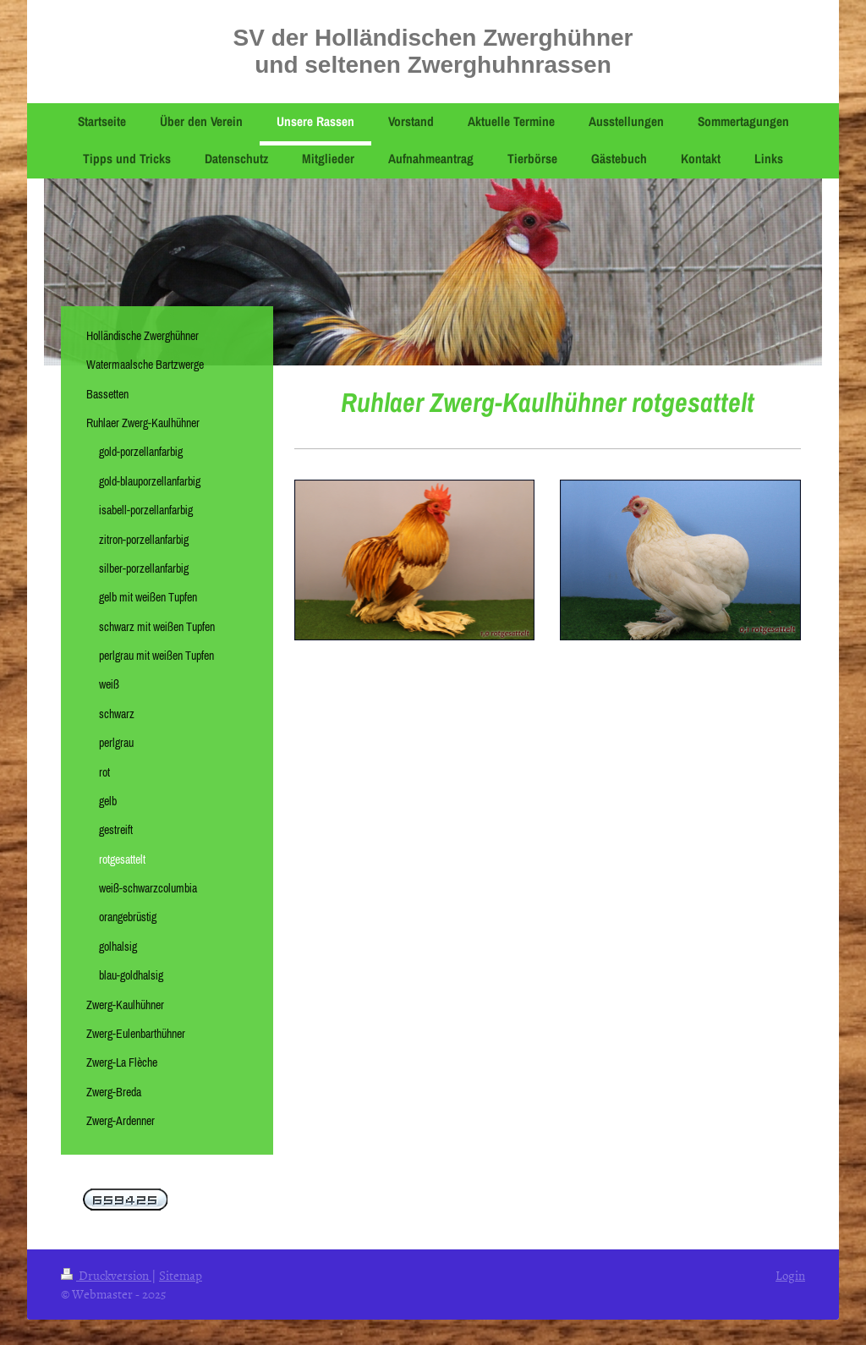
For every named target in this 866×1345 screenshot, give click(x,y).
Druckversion (106, 1275)
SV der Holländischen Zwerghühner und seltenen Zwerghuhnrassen (433, 51)
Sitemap (180, 1275)
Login (790, 1275)
